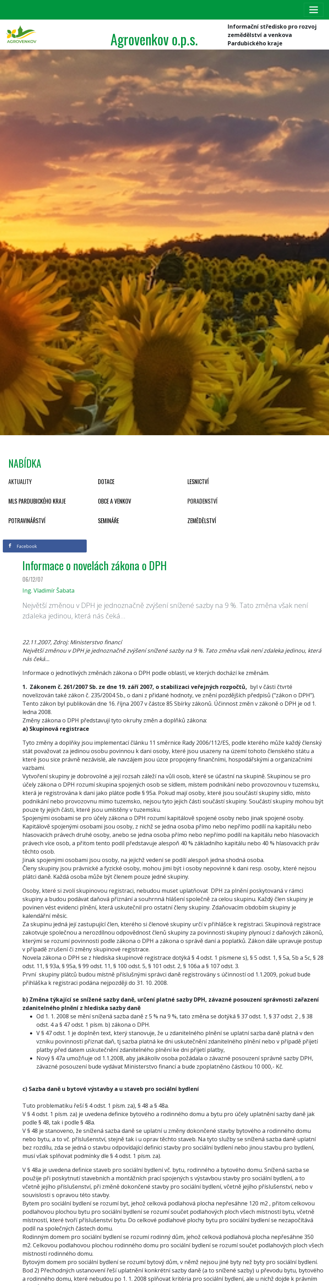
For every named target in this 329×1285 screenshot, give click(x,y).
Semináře (108, 521)
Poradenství (202, 501)
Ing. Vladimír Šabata (48, 590)
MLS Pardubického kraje (37, 501)
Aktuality (20, 481)
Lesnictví (198, 481)
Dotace (106, 481)
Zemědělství (201, 521)
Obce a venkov (114, 501)
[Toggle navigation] (313, 10)
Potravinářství (26, 521)
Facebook (22, 546)
